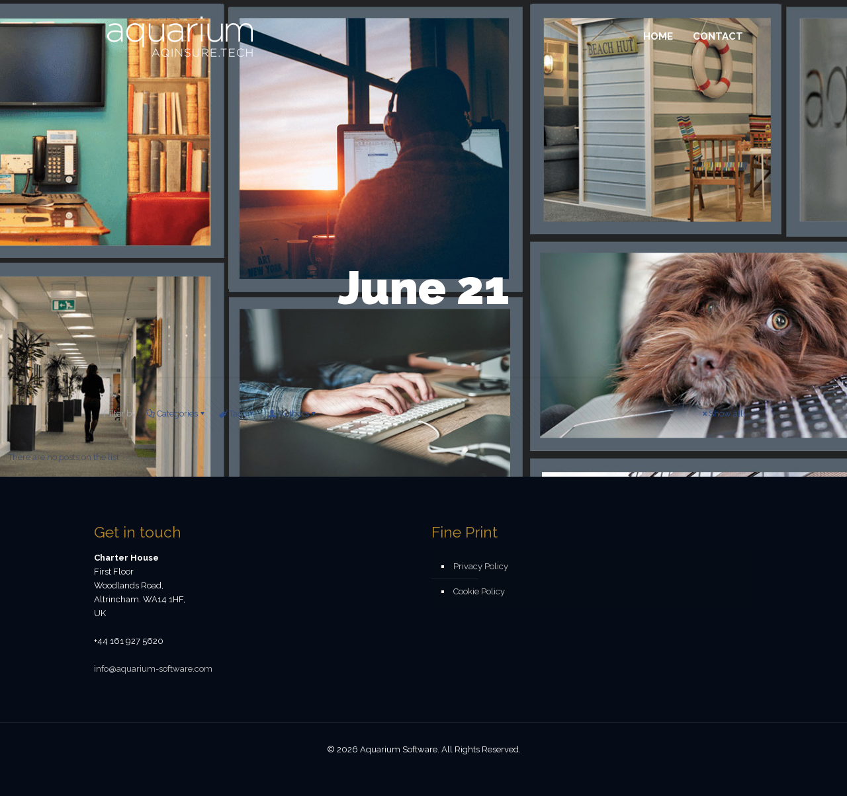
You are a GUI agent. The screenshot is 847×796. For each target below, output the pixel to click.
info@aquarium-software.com (153, 669)
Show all (721, 413)
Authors (292, 413)
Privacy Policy (480, 566)
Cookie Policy (479, 591)
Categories (176, 413)
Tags (236, 413)
